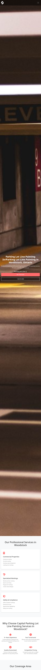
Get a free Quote (20, 274)
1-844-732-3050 (20, 279)
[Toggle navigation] (38, 3)
